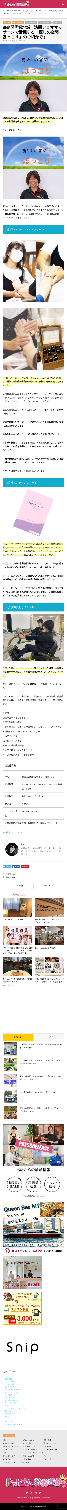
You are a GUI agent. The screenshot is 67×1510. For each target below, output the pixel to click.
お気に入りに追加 (13, 832)
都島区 (8, 877)
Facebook (31, 1493)
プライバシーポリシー (23, 1498)
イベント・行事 (8, 1443)
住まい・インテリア (30, 1446)
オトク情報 (47, 1446)
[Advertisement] (33, 1008)
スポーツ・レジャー (50, 1449)
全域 (13, 877)
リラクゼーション (31, 22)
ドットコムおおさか (28, 1506)
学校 (4, 1440)
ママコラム (48, 1037)
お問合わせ (46, 1498)
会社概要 (37, 1498)
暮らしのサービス (18, 22)
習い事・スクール (49, 1443)
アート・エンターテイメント (33, 1453)
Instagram (36, 1493)
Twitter (27, 1493)
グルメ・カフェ (28, 1440)
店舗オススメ (57, 22)
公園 (4, 1453)
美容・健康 (7, 22)
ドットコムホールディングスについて (16, 1462)
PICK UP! (18, 1037)
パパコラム (27, 1459)
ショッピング (7, 1449)
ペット (45, 1456)
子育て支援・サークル (10, 1446)
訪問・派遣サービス (45, 22)
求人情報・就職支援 (30, 1449)
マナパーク (47, 1459)
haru (13, 874)
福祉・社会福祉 (28, 1456)
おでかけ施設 (27, 1443)
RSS (40, 1493)
